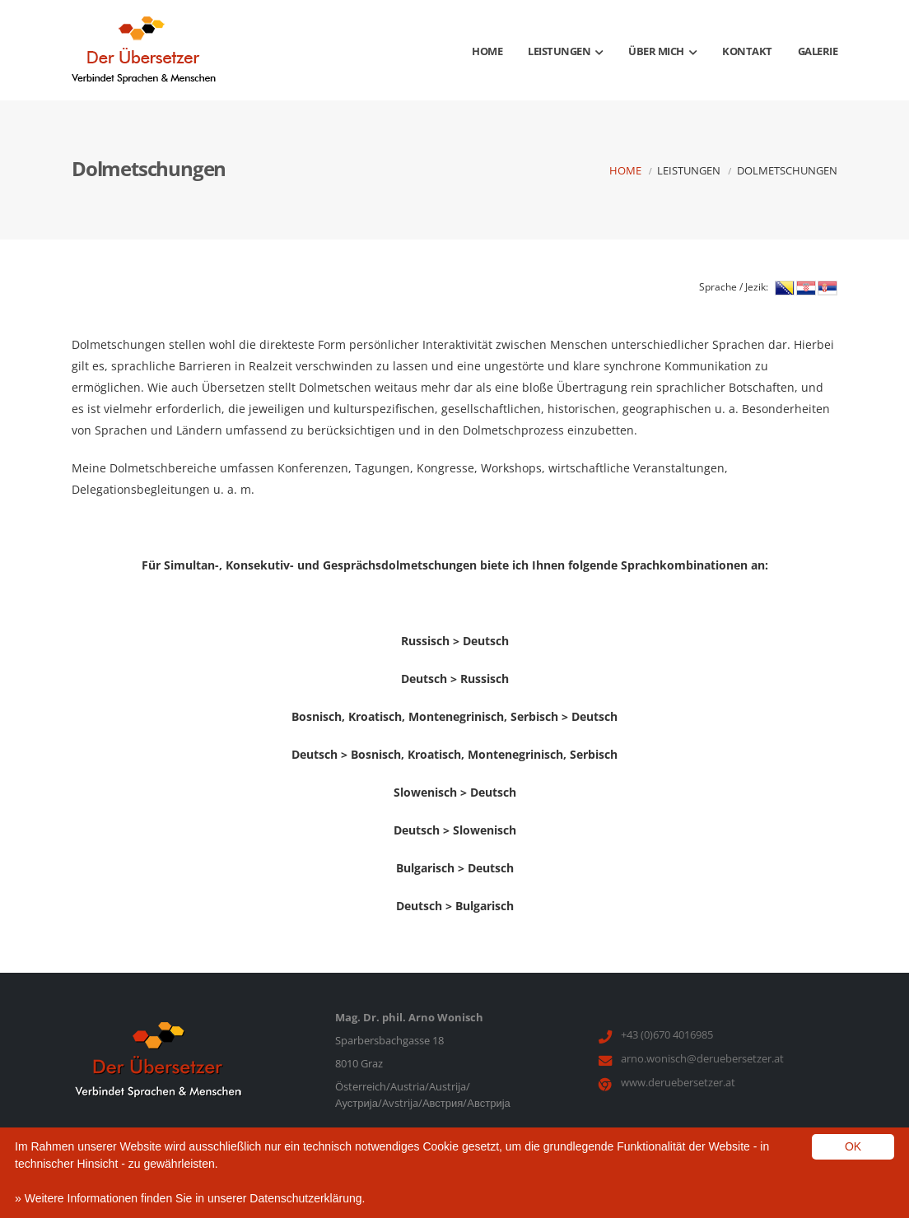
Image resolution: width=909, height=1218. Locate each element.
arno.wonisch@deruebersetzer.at (702, 1058)
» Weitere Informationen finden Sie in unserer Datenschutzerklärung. (190, 1198)
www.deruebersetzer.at (678, 1082)
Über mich (662, 51)
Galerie (818, 51)
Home (487, 51)
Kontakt (747, 51)
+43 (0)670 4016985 (667, 1034)
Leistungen (566, 51)
